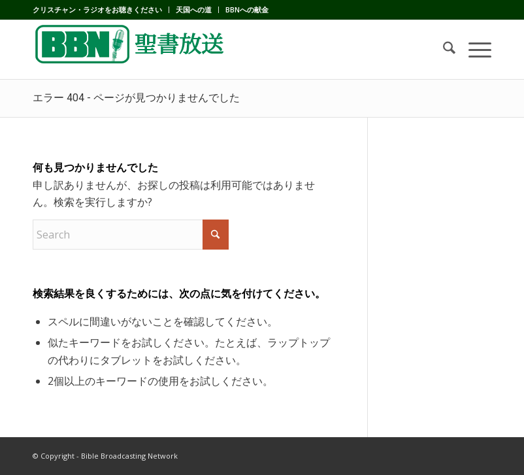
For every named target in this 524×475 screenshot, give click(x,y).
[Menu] (473, 49)
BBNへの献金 (247, 9)
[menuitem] (101, 10)
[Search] (442, 49)
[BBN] (131, 49)
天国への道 (194, 9)
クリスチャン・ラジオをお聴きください (97, 9)
